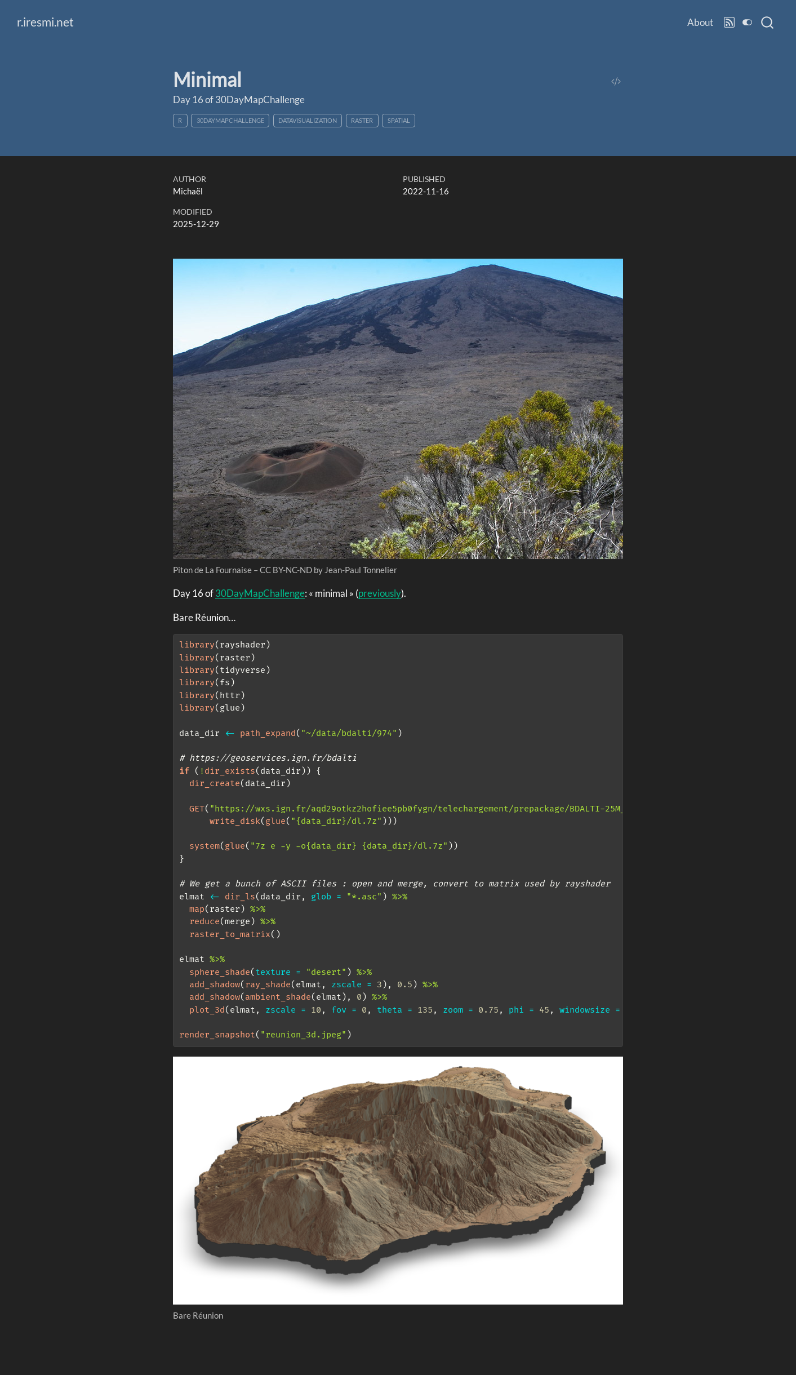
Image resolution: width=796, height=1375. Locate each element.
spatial (399, 120)
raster (362, 120)
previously (379, 593)
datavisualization (307, 120)
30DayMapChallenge (230, 120)
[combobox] (768, 22)
